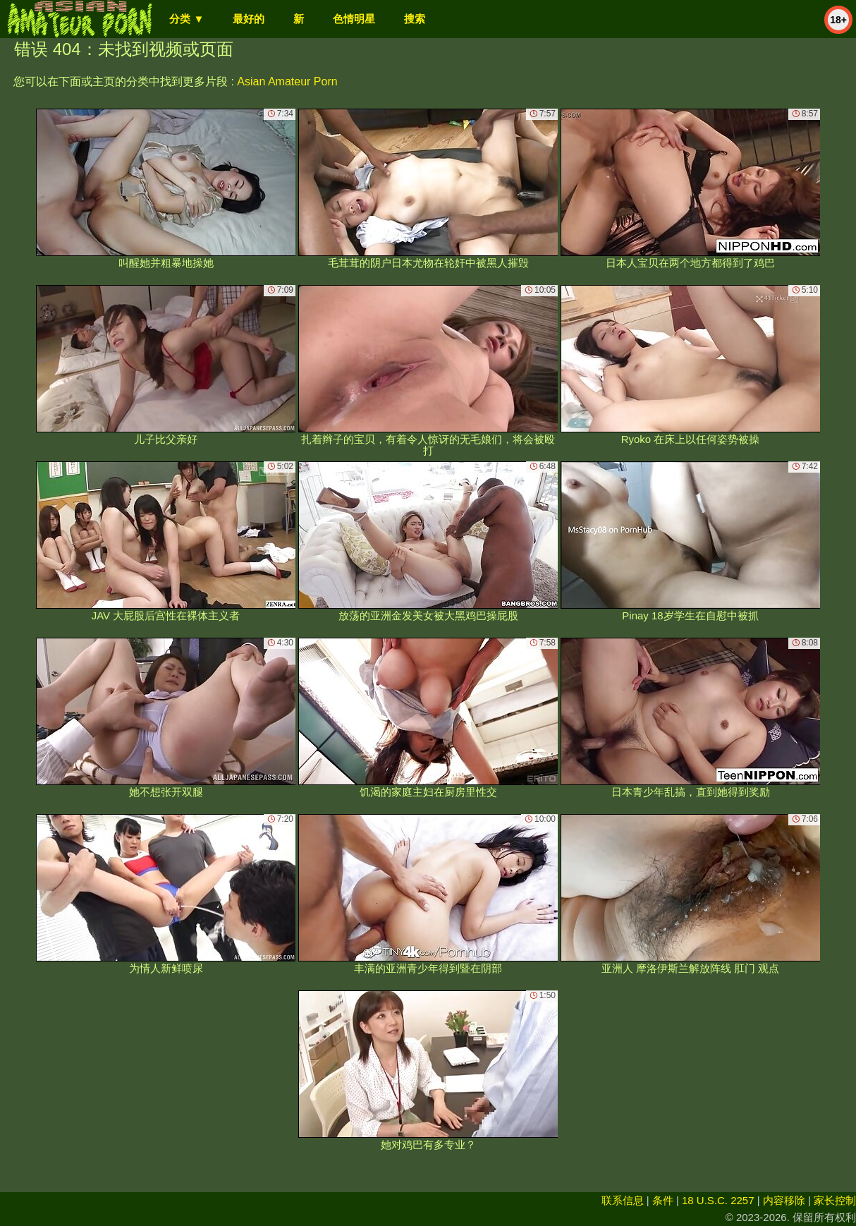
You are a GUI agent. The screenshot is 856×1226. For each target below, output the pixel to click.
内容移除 (784, 1200)
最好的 (248, 19)
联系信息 (622, 1200)
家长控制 (835, 1200)
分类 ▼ (186, 19)
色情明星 (354, 19)
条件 (662, 1200)
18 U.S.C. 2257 (718, 1200)
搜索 (414, 19)
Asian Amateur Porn (287, 81)
